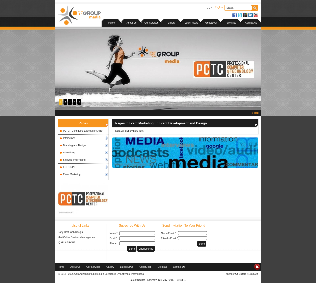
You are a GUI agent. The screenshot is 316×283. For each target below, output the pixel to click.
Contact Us (251, 22)
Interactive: (69, 138)
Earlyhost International (132, 274)
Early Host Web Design (70, 232)
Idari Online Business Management (77, 237)
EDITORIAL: (69, 167)
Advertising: (69, 152)
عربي (209, 7)
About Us (131, 22)
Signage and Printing (74, 159)
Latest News (191, 22)
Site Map (231, 22)
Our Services (151, 22)
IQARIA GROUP (66, 242)
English (219, 7)
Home (111, 22)
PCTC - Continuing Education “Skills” (83, 130)
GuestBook (211, 22)
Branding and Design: (74, 145)
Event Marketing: (72, 174)
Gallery (171, 22)
